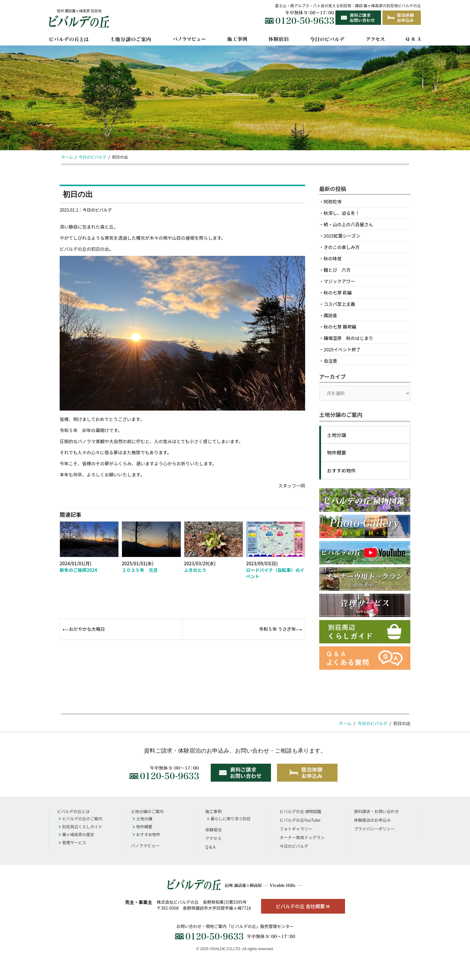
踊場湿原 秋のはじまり (348, 338)
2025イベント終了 (342, 349)
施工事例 (213, 811)
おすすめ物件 (341, 470)
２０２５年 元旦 (140, 570)
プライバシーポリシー (374, 829)
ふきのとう (195, 570)
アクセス (213, 838)
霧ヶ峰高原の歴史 (76, 834)
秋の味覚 (333, 258)
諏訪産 (330, 315)
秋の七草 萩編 (338, 292)
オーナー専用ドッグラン (302, 837)
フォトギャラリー (296, 829)
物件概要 (336, 452)
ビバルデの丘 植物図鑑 (300, 811)
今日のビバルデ (97, 210)
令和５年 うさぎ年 (277, 629)
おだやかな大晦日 (87, 629)
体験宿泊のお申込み (372, 820)
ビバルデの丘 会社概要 (303, 906)
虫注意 (330, 361)
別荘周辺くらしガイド (80, 827)
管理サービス (72, 842)
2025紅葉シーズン (342, 236)
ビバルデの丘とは (73, 811)
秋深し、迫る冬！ (342, 213)
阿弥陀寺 (333, 201)
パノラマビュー (145, 845)
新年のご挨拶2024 (78, 570)
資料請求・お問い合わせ (376, 811)
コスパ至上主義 (339, 304)
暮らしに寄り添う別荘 (229, 818)
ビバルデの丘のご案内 (80, 818)
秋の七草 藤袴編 (340, 326)
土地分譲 (336, 434)
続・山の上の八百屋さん (348, 224)
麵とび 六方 (337, 270)
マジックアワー (339, 281)
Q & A (210, 847)
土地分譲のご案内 (147, 811)
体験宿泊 (213, 830)
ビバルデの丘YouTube (300, 820)
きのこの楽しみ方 (342, 247)
